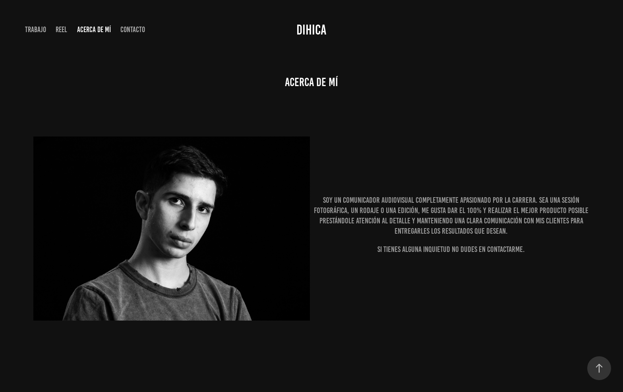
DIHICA (311, 29)
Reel (61, 29)
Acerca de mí (94, 29)
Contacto (132, 29)
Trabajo (35, 29)
